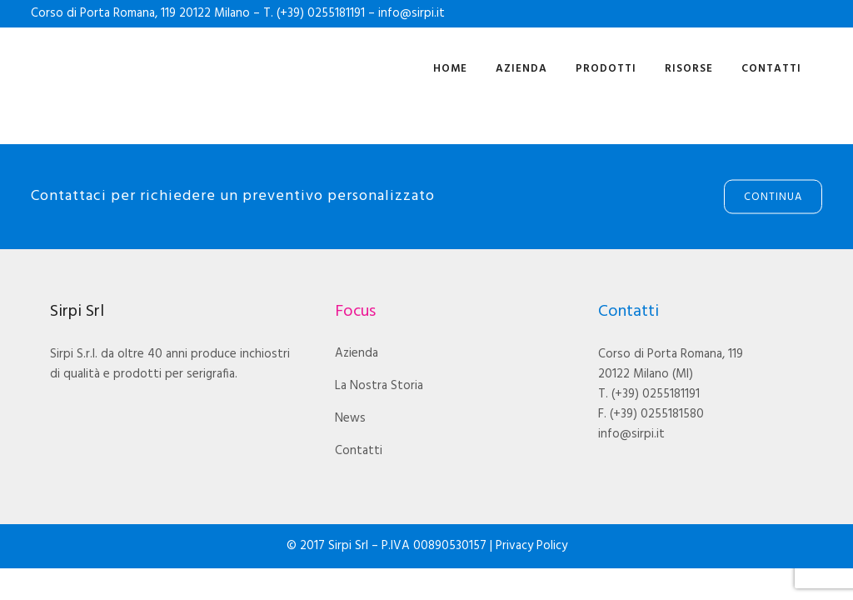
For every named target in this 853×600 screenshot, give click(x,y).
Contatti (358, 451)
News (350, 418)
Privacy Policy (531, 546)
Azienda (356, 353)
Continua (773, 197)
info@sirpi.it (411, 13)
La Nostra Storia (379, 386)
